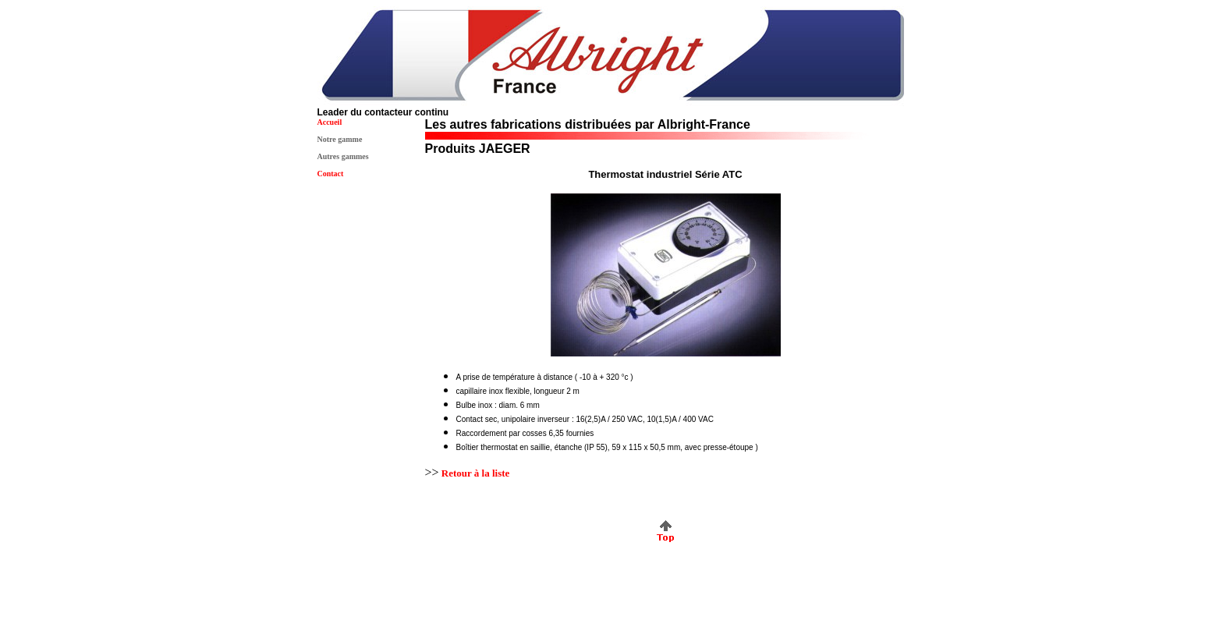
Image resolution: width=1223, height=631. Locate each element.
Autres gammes (343, 156)
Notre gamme (340, 139)
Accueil (329, 122)
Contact (330, 173)
